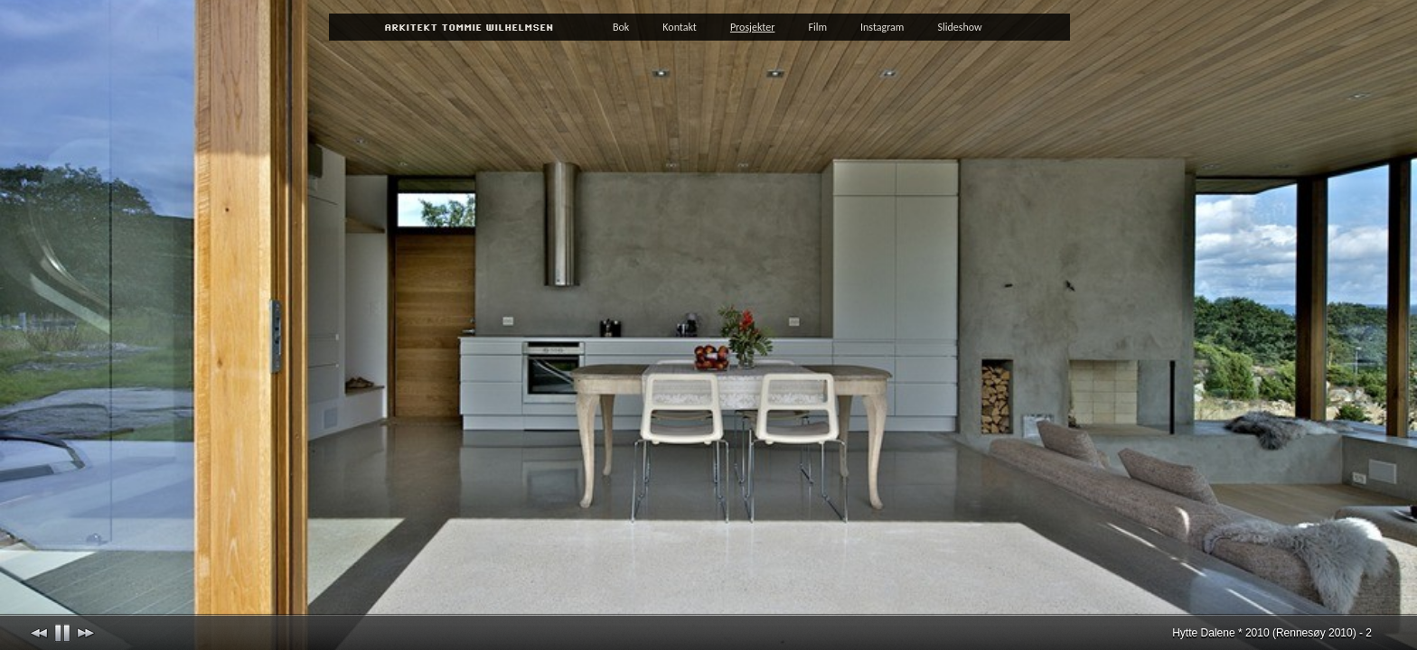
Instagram (882, 26)
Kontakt (679, 26)
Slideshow (959, 26)
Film (817, 26)
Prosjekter (752, 26)
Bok (621, 26)
